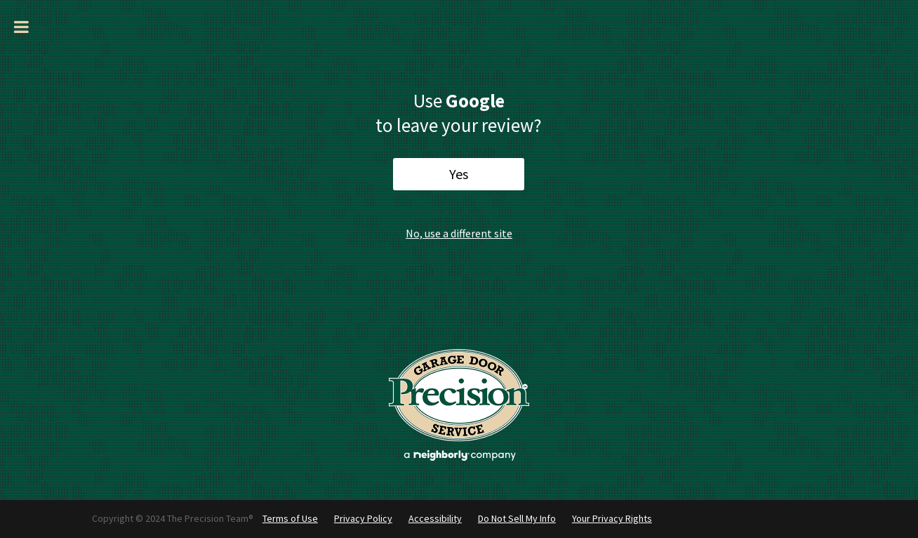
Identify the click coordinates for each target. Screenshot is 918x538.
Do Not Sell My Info (517, 518)
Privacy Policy (363, 518)
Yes (458, 174)
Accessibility (435, 518)
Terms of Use (290, 518)
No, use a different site (459, 233)
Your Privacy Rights (612, 518)
